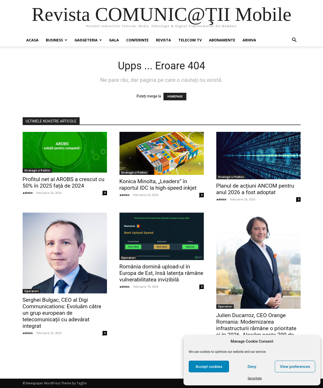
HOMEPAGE (174, 96)
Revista (163, 40)
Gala (114, 40)
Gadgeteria (86, 40)
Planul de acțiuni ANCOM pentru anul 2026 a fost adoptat (255, 189)
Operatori (31, 291)
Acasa (32, 40)
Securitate (255, 378)
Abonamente (222, 40)
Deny (252, 366)
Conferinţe (137, 40)
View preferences (295, 366)
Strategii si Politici (37, 170)
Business (54, 40)
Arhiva (249, 40)
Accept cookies (208, 366)
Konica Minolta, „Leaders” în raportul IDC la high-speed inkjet (158, 184)
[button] (294, 40)
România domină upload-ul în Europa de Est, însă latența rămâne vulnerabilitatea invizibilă (161, 273)
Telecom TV (190, 40)
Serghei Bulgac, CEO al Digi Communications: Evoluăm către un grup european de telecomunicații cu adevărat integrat (62, 313)
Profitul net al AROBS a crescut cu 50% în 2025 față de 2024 (64, 182)
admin (28, 193)
